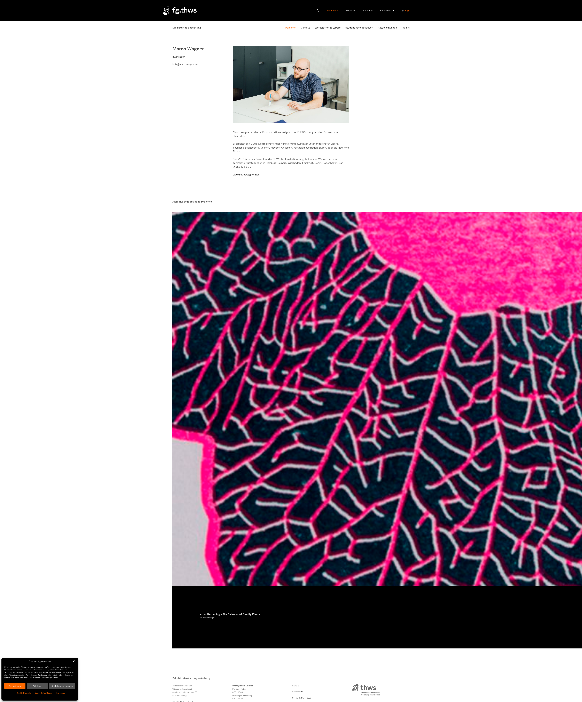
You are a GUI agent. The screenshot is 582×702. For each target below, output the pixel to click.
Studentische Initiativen (359, 27)
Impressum (60, 693)
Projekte (350, 10)
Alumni (406, 27)
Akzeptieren (15, 686)
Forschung (387, 10)
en (402, 10)
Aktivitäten (367, 10)
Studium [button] (333, 10)
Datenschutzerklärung (43, 693)
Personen (290, 27)
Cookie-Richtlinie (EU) (301, 698)
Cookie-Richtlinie (24, 693)
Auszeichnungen (387, 27)
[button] (73, 661)
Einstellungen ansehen (62, 686)
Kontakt (295, 686)
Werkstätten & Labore (328, 27)
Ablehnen (37, 686)
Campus (305, 27)
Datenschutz (297, 692)
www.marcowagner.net (246, 174)
